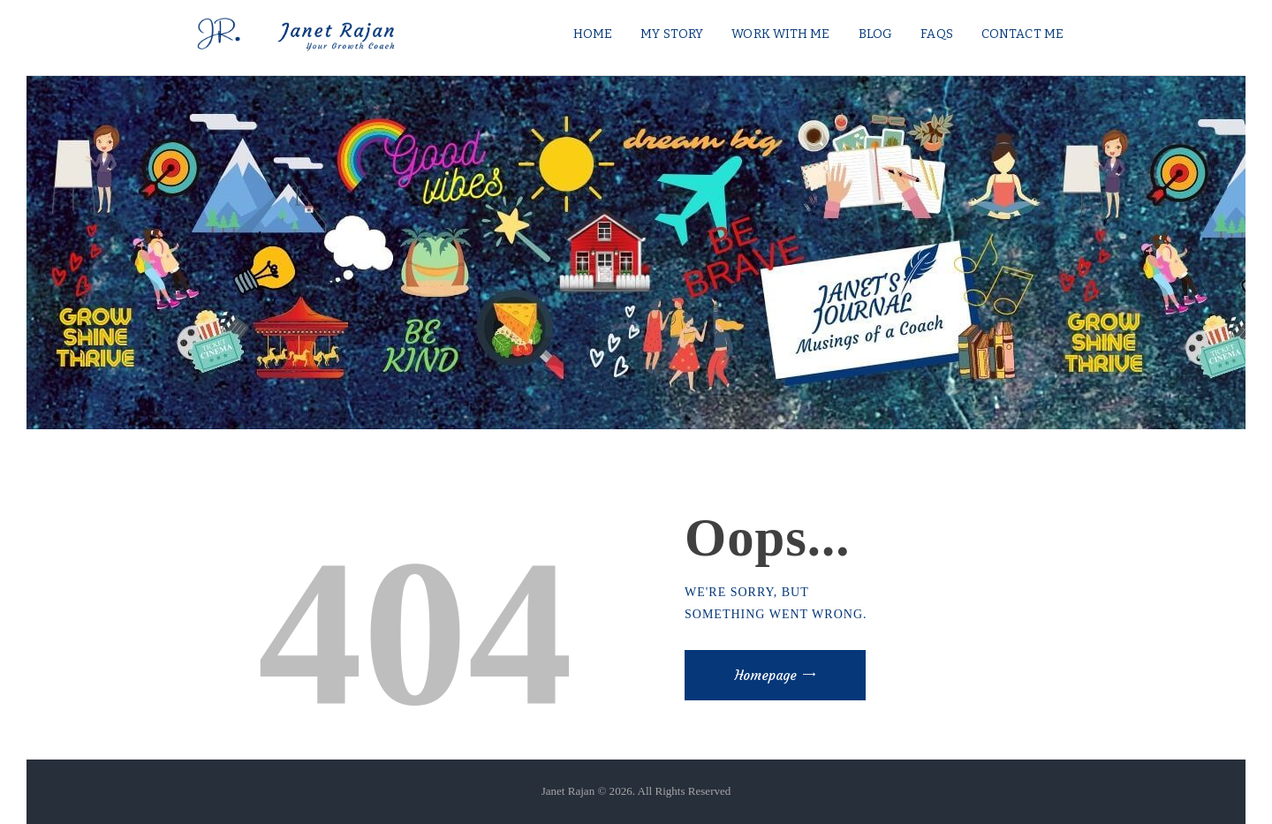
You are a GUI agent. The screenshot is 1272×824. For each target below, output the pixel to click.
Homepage (766, 675)
